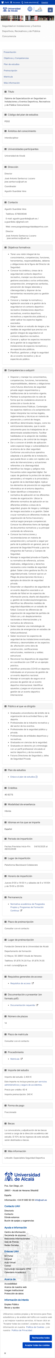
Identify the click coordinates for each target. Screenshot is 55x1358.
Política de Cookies (35, 1327)
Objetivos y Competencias (16, 58)
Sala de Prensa (11, 1242)
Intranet (8, 1259)
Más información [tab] (12, 83)
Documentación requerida (22, 1005)
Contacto (8, 1214)
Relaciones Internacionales (17, 1238)
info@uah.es (41, 1200)
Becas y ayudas (12, 1307)
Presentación (10, 52)
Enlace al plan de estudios (22, 776)
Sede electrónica (29, 2)
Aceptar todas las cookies (37, 1345)
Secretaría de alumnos (15, 1235)
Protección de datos (13, 1293)
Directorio (9, 1210)
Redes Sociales (11, 1245)
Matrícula (8, 76)
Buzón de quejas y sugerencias (19, 1220)
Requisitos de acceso (20, 983)
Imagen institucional (13, 1290)
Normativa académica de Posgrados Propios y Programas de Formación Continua (27, 907)
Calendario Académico (15, 1272)
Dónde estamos (11, 1217)
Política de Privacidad (22, 1330)
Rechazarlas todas (41, 1337)
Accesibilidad (10, 1283)
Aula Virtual (9, 1262)
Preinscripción (10, 70)
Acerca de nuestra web (15, 1287)
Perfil (5, 2)
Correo (7, 1265)
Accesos (15, 2)
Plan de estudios (11, 64)
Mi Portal (8, 1256)
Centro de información (15, 1232)
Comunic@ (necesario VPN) (17, 1269)
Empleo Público (11, 1304)
